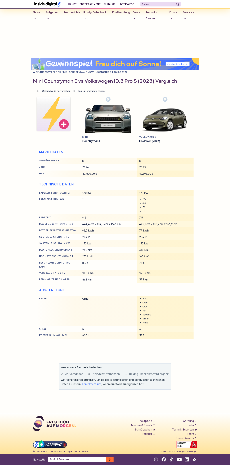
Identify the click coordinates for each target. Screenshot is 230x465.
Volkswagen (147, 137)
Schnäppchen (143, 429)
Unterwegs (126, 4)
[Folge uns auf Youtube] (179, 459)
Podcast (147, 433)
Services (188, 16)
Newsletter (40, 459)
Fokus (173, 16)
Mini (85, 137)
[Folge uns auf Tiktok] (171, 460)
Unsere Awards (184, 438)
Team (190, 433)
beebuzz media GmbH (51, 451)
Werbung (188, 420)
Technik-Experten (183, 429)
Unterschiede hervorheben (56, 90)
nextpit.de (146, 420)
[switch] (39, 91)
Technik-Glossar (151, 15)
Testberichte (72, 12)
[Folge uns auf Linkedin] (187, 459)
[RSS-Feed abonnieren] (194, 459)
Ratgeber (52, 16)
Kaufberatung (121, 12)
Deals (136, 16)
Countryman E (91, 141)
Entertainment (90, 4)
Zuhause (109, 4)
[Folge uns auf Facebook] (163, 459)
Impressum (72, 451)
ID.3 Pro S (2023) (149, 141)
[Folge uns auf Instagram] (156, 459)
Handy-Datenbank (95, 16)
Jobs (191, 425)
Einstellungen (190, 451)
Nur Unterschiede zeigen (91, 90)
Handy (72, 4)
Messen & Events (141, 425)
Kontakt (86, 451)
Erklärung (178, 451)
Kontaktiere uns (91, 384)
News (36, 16)
